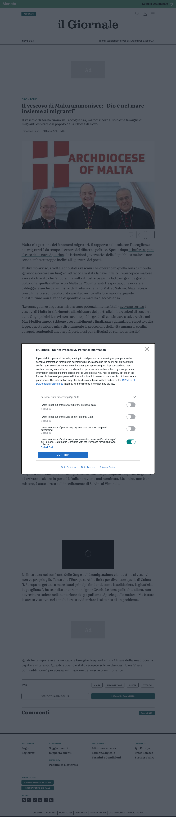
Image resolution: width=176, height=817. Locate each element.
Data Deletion (68, 467)
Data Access (87, 467)
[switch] (131, 404)
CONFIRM (63, 455)
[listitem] (88, 397)
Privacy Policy (107, 467)
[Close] (148, 350)
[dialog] (88, 408)
